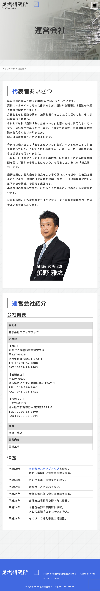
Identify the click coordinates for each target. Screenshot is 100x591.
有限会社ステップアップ (44, 469)
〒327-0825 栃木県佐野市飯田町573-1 (60, 574)
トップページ (9, 68)
